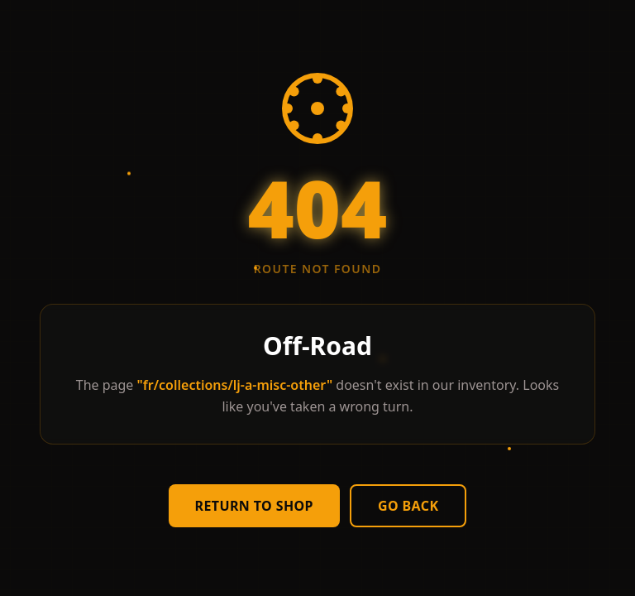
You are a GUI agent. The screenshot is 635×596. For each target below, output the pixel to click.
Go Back (408, 506)
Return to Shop (254, 506)
